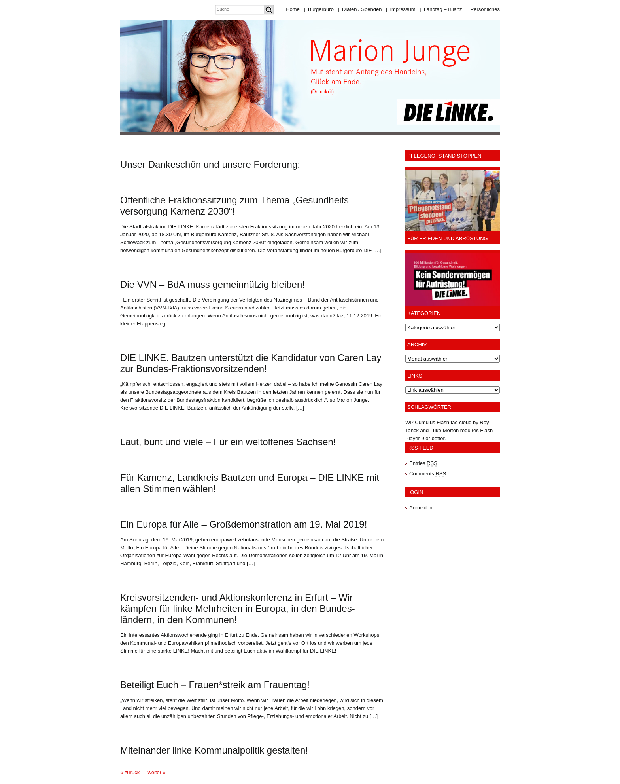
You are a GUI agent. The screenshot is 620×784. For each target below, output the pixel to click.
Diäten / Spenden (360, 9)
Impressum (401, 9)
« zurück (130, 772)
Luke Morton (444, 430)
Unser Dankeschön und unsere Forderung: (210, 164)
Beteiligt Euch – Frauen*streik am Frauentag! (215, 685)
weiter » (156, 772)
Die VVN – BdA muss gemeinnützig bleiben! (212, 284)
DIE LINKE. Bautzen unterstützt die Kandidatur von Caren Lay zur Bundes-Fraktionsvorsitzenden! (250, 363)
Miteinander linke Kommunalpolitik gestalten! (214, 750)
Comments (427, 473)
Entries (423, 463)
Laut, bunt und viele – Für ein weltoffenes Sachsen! (228, 442)
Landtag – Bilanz (441, 9)
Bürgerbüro (318, 9)
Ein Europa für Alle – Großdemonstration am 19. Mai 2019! (243, 524)
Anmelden (421, 508)
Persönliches (483, 9)
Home (293, 9)
